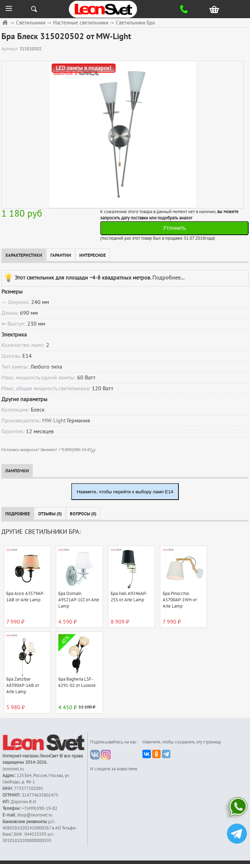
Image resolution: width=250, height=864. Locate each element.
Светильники (30, 23)
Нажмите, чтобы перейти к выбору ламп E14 (125, 491)
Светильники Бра (135, 23)
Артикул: (10, 49)
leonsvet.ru (13, 769)
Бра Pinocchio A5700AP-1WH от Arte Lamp (180, 600)
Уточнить (174, 228)
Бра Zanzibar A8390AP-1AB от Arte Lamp (22, 685)
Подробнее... (168, 278)
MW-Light (54, 421)
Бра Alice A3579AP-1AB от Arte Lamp (25, 597)
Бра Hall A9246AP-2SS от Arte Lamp (129, 597)
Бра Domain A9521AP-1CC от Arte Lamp (78, 600)
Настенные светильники (80, 23)
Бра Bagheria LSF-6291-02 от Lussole (77, 682)
